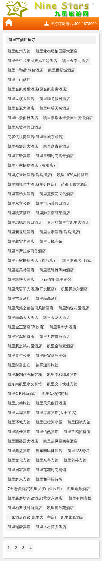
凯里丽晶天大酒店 (23, 317)
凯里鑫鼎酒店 (78, 489)
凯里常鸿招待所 (77, 431)
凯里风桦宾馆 (19, 412)
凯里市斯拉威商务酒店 (27, 251)
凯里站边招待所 (55, 393)
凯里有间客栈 (80, 498)
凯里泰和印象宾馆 (62, 374)
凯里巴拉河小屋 (49, 422)
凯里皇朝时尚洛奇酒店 (55, 156)
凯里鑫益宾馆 (19, 450)
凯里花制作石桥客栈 (25, 374)
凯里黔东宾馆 (19, 479)
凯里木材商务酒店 (51, 527)
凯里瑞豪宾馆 (19, 527)
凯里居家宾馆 (19, 469)
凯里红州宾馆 (19, 51)
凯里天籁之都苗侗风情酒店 (30, 308)
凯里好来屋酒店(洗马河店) (30, 175)
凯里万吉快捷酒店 (54, 336)
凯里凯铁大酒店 (21, 279)
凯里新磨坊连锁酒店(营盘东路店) (35, 498)
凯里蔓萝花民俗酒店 (56, 194)
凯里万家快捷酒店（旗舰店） (32, 260)
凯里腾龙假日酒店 (54, 98)
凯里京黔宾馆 (19, 156)
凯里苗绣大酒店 (21, 194)
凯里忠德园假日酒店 (25, 222)
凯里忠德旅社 (19, 403)
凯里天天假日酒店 (51, 403)
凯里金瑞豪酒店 (60, 346)
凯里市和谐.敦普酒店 (25, 70)
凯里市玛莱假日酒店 (53, 203)
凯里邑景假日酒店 (23, 118)
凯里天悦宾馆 (50, 241)
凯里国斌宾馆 (78, 422)
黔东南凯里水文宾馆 (25, 384)
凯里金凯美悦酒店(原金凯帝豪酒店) (37, 89)
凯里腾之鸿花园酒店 (25, 346)
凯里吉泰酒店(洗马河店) (59, 232)
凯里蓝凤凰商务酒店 (60, 441)
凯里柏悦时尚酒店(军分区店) (32, 184)
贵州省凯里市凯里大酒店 (68, 222)
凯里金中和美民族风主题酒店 (32, 60)
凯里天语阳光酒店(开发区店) (32, 289)
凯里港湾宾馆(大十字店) (56, 412)
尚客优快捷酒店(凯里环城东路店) (35, 137)
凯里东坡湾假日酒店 (25, 127)
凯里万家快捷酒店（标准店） (32, 165)
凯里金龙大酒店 (56, 317)
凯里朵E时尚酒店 (22, 393)
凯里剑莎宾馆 (75, 460)
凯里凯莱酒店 (19, 213)
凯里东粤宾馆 (47, 460)
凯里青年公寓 (19, 355)
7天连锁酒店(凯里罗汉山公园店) (35, 489)
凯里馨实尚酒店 (21, 241)
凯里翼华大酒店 (63, 327)
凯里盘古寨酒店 (56, 146)
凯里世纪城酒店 (61, 70)
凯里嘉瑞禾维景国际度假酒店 (68, 118)
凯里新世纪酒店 (21, 232)
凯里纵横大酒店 (21, 98)
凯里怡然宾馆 (47, 431)
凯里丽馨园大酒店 (23, 441)
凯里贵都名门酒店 (77, 260)
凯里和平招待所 (49, 479)
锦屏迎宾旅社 (47, 365)
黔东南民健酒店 (49, 450)
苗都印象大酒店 (74, 184)
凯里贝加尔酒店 (74, 289)
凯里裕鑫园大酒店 (23, 146)
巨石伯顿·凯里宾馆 (55, 279)
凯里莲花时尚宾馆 (51, 469)
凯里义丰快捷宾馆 (62, 384)
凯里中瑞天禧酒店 (54, 108)
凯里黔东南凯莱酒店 (53, 213)
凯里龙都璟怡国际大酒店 (57, 51)
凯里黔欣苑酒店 (60, 508)
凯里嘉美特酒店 (21, 270)
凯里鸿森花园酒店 (73, 308)
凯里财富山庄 (19, 365)
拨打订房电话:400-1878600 (73, 23)
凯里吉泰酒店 (19, 298)
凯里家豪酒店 (72, 517)
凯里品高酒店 (47, 298)
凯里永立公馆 (19, 203)
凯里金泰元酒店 (75, 60)
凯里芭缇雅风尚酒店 (56, 270)
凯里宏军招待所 (21, 336)
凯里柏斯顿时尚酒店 (25, 508)
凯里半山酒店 (19, 79)
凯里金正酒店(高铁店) (26, 327)
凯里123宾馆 (78, 450)
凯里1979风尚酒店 (72, 175)
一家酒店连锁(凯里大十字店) (32, 517)
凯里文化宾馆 (19, 460)
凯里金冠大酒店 (21, 108)
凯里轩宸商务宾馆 (51, 355)
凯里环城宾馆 (19, 422)
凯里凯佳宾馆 (19, 431)
